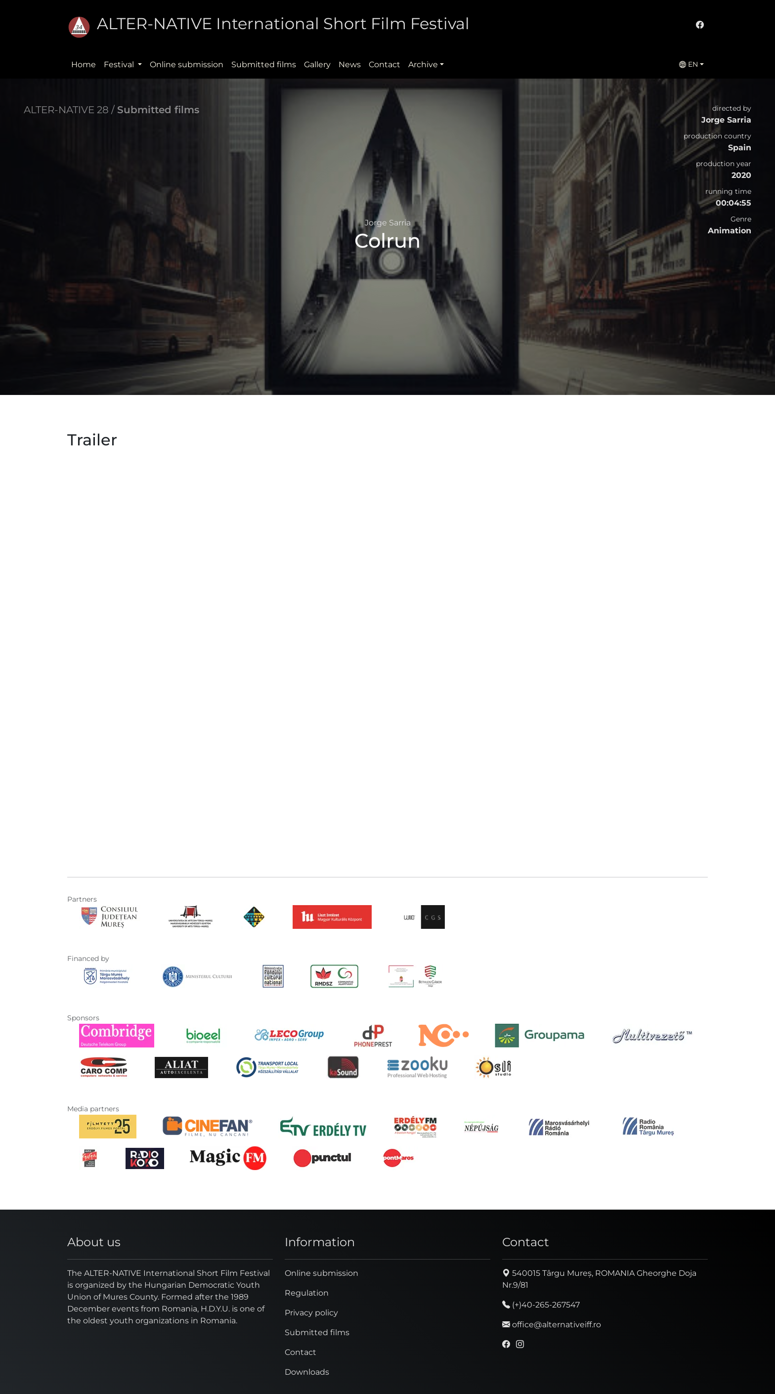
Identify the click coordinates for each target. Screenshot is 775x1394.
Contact (384, 64)
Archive (423, 64)
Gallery (317, 64)
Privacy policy (311, 1312)
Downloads (307, 1372)
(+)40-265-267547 (541, 1304)
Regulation (307, 1293)
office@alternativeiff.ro (551, 1324)
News (350, 64)
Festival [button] (120, 64)
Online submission (186, 64)
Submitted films (263, 64)
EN (688, 64)
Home (83, 64)
